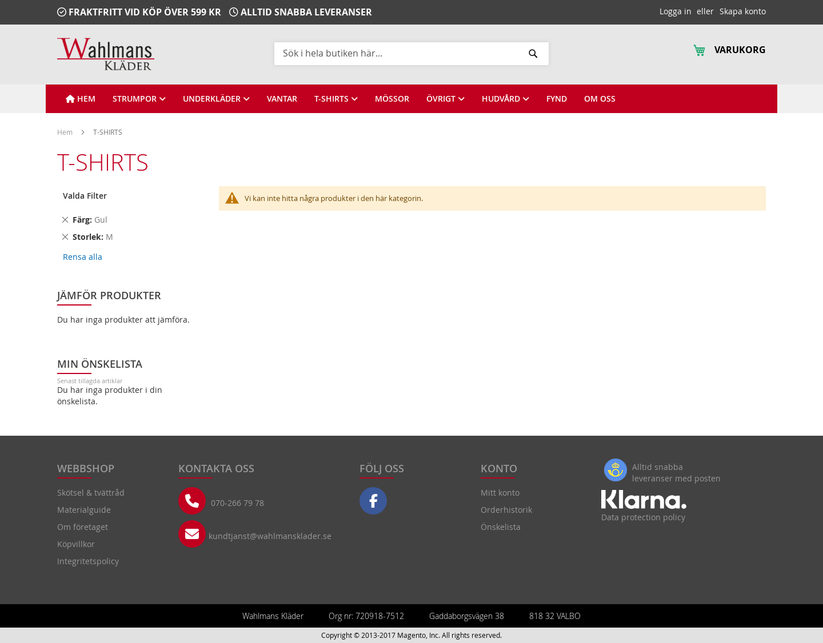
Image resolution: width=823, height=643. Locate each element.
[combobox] (411, 53)
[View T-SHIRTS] (336, 99)
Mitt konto (500, 492)
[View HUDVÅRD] (505, 99)
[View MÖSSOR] (392, 99)
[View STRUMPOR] (139, 99)
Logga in (676, 11)
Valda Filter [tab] (85, 195)
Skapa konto (743, 11)
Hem (65, 131)
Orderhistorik (506, 509)
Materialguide (84, 509)
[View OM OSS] (600, 99)
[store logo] (105, 54)
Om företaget (82, 526)
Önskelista (501, 526)
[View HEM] (80, 99)
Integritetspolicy (88, 561)
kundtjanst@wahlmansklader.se (270, 536)
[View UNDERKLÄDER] (216, 99)
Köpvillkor (76, 543)
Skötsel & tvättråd (91, 492)
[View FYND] (557, 99)
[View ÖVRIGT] (445, 99)
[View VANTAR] (282, 99)
